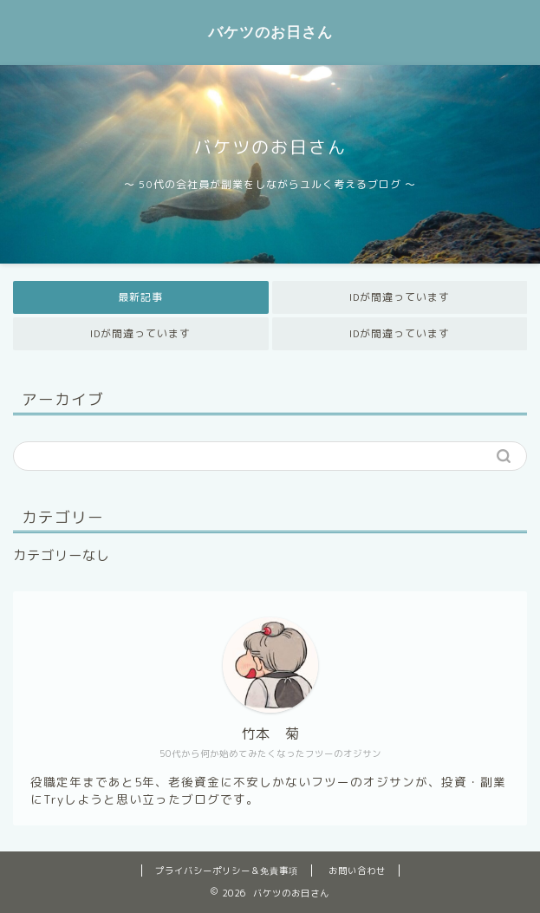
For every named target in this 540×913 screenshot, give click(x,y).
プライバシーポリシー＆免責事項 (226, 870)
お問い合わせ (357, 870)
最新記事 (140, 297)
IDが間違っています (399, 297)
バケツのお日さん (270, 32)
